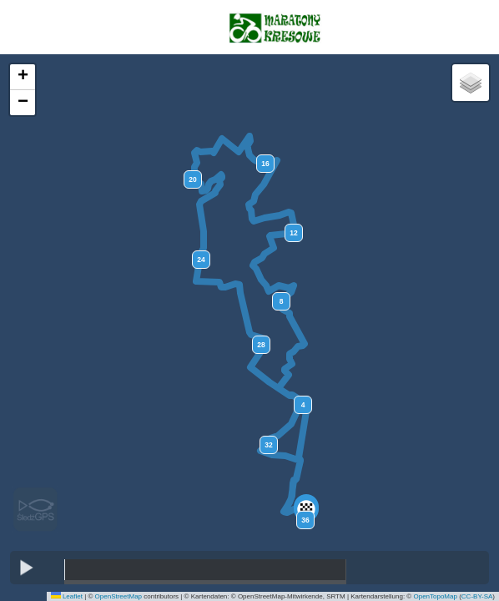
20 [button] (192, 179)
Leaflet (67, 596)
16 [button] (265, 163)
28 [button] (261, 345)
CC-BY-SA (477, 596)
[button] (306, 509)
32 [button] (268, 445)
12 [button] (293, 233)
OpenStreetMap (118, 596)
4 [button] (303, 405)
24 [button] (200, 259)
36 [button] (305, 520)
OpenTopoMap (434, 596)
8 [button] (282, 301)
